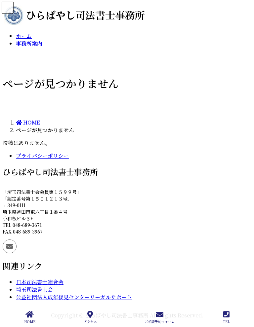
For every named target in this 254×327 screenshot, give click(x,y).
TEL (226, 317)
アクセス (90, 317)
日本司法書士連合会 (40, 282)
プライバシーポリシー (42, 156)
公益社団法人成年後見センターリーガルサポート (74, 297)
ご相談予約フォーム (160, 317)
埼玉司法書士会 (34, 289)
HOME (29, 317)
